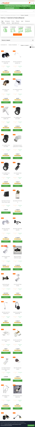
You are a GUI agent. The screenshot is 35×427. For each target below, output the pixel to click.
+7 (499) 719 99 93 (31, 0)
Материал (27, 21)
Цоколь (8, 23)
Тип (2, 21)
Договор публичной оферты (17, 415)
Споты (18, 15)
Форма (17, 21)
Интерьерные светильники (10, 15)
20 (19, 385)
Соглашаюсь (31, 425)
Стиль (12, 21)
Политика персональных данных (17, 414)
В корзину (6, 74)
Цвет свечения (15, 23)
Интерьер (7, 21)
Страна (3, 23)
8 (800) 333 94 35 (17, 408)
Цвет (22, 21)
